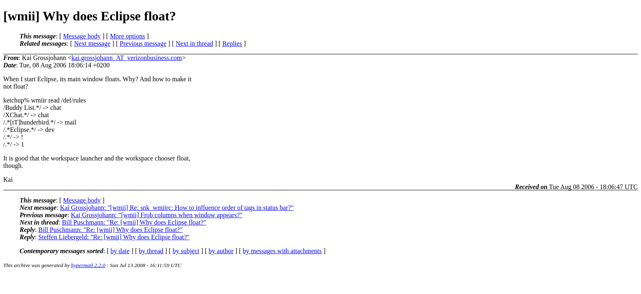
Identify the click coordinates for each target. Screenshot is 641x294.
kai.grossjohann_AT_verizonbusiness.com (127, 57)
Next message (92, 43)
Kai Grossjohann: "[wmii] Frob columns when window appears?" (156, 215)
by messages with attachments (282, 250)
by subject (186, 250)
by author (220, 250)
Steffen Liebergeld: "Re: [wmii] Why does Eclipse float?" (114, 237)
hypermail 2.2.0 (88, 265)
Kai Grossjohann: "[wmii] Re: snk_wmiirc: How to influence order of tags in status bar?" (177, 207)
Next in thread (194, 43)
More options (127, 36)
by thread (151, 250)
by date (120, 250)
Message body (82, 36)
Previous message (143, 43)
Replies (232, 43)
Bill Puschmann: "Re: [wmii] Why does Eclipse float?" (134, 222)
